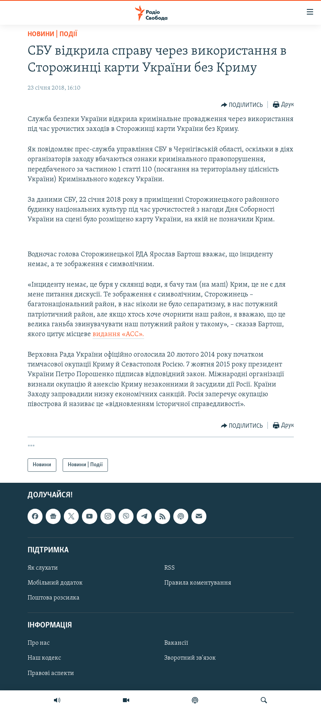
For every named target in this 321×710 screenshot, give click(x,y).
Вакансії (176, 643)
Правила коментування (197, 583)
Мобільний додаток (55, 583)
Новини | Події (52, 34)
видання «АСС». (118, 334)
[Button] (242, 105)
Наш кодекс (44, 658)
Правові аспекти (51, 673)
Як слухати (43, 568)
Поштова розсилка (54, 598)
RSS (169, 568)
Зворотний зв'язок (190, 658)
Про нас (39, 643)
